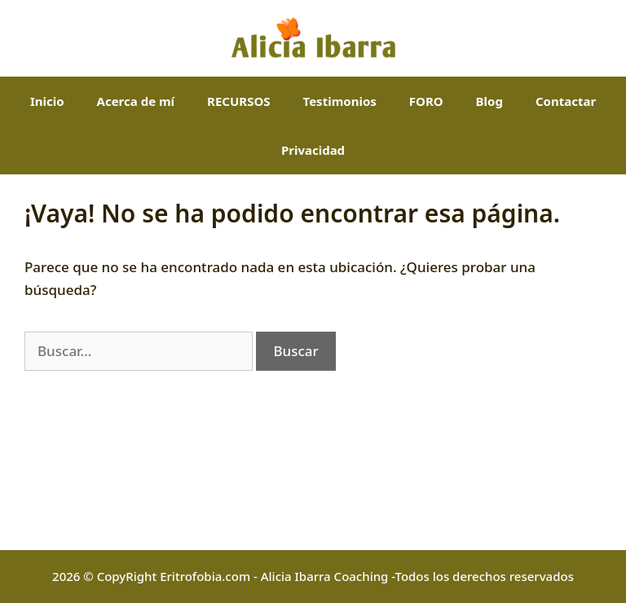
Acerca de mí (136, 101)
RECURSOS (238, 101)
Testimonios (340, 101)
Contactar (566, 101)
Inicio (47, 101)
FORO (426, 101)
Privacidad (313, 150)
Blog (489, 101)
